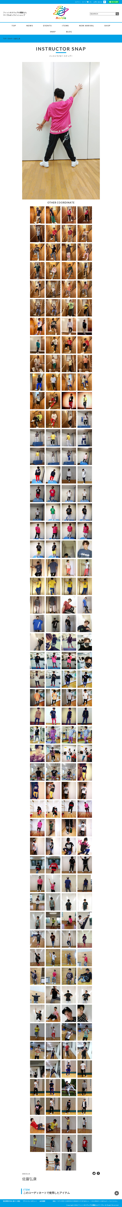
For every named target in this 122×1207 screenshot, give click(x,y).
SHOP (107, 25)
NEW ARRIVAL (86, 25)
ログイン (78, 2)
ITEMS (65, 25)
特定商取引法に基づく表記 (11, 1201)
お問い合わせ (98, 2)
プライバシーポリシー (30, 1201)
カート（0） (87, 2)
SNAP (53, 32)
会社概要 (42, 1201)
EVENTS (47, 25)
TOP (14, 25)
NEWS (29, 25)
